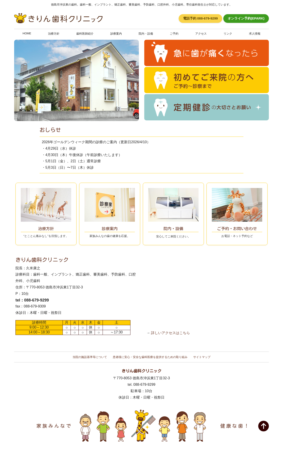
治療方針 (53, 33)
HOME (27, 33)
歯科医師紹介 (85, 33)
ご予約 (174, 33)
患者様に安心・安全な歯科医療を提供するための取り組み (150, 357)
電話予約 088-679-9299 (200, 18)
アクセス (201, 33)
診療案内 (116, 33)
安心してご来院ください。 (173, 228)
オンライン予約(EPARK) (246, 18)
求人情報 (254, 33)
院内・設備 (146, 33)
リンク (228, 33)
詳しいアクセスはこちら (170, 333)
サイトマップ (201, 357)
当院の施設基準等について (90, 357)
